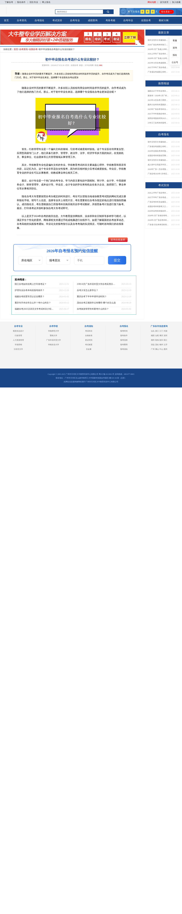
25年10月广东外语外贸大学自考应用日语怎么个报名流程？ (96, 284)
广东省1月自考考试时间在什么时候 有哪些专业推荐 (158, 225)
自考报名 (39, 20)
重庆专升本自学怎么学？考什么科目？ (33, 303)
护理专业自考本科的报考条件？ (29, 290)
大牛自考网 (89, 65)
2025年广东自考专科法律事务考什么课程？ (158, 109)
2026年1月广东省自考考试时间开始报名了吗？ (158, 215)
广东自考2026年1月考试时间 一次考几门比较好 (158, 174)
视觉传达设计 (18, 331)
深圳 (165, 335)
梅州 (161, 345)
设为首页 (164, 2)
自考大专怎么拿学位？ (87, 290)
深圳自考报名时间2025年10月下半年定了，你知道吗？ (158, 118)
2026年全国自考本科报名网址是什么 (158, 151)
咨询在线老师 (118, 239)
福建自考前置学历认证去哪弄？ (29, 296)
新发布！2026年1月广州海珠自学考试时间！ (158, 96)
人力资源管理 (18, 340)
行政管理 (18, 335)
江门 (161, 331)
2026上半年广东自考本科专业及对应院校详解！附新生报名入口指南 (158, 54)
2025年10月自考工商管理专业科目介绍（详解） (158, 100)
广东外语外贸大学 (53, 340)
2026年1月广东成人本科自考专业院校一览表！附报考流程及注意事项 (158, 49)
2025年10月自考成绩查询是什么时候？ (158, 63)
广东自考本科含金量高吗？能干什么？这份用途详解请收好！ (158, 202)
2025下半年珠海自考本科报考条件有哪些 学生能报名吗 (158, 114)
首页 (6, 20)
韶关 (161, 340)
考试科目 (88, 331)
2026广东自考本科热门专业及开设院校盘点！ (158, 45)
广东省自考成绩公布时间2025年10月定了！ (158, 72)
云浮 (165, 345)
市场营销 (18, 345)
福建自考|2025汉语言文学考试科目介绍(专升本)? (34, 309)
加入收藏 (176, 2)
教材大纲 (164, 20)
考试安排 (57, 20)
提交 (117, 260)
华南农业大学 (53, 345)
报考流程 (124, 340)
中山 (161, 349)
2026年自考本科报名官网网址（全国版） (158, 211)
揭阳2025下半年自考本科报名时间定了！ (158, 91)
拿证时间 (88, 340)
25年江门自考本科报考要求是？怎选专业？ (158, 123)
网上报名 (46, 2)
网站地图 (152, 2)
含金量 (88, 349)
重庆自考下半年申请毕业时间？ (92, 296)
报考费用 (124, 345)
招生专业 (34, 2)
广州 (153, 349)
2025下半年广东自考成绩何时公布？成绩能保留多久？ (158, 67)
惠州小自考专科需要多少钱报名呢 (158, 105)
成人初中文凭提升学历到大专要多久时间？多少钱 (158, 165)
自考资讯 (22, 20)
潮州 (153, 340)
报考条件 (124, 335)
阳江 (165, 340)
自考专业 (75, 20)
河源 (165, 331)
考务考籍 (110, 20)
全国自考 (146, 20)
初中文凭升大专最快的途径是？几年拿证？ (158, 40)
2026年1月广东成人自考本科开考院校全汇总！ (158, 58)
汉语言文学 (18, 349)
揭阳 (153, 335)
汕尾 (157, 335)
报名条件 (21, 2)
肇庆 (161, 335)
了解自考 (9, 2)
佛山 (157, 349)
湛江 (157, 331)
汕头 (153, 331)
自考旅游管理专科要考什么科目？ (93, 309)
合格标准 (88, 335)
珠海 (157, 340)
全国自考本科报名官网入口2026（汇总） (158, 156)
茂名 (157, 345)
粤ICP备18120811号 (106, 374)
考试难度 (88, 345)
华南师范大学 (53, 331)
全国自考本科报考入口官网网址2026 (158, 206)
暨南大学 (53, 335)
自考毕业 (128, 20)
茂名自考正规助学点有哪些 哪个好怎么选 (96, 303)
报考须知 (124, 349)
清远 (153, 345)
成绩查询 (93, 20)
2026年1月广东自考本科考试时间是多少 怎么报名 (158, 220)
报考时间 (124, 331)
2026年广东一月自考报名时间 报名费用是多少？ (158, 169)
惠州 (165, 349)
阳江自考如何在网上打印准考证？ (31, 284)
